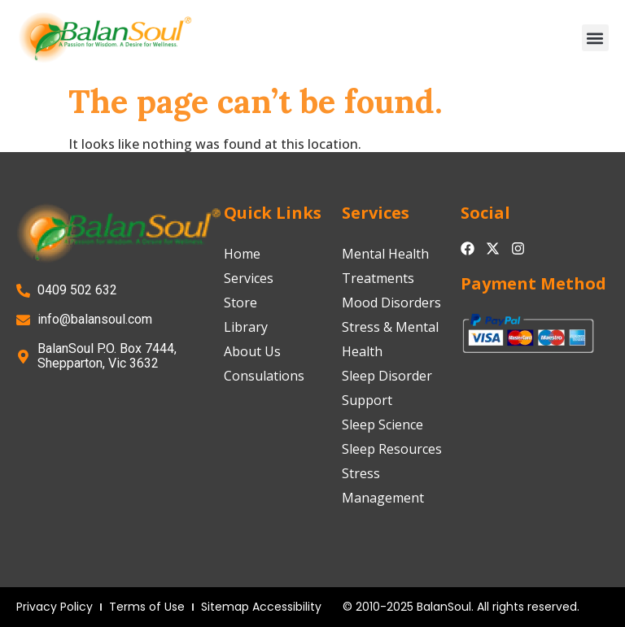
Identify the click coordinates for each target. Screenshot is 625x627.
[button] (595, 37)
